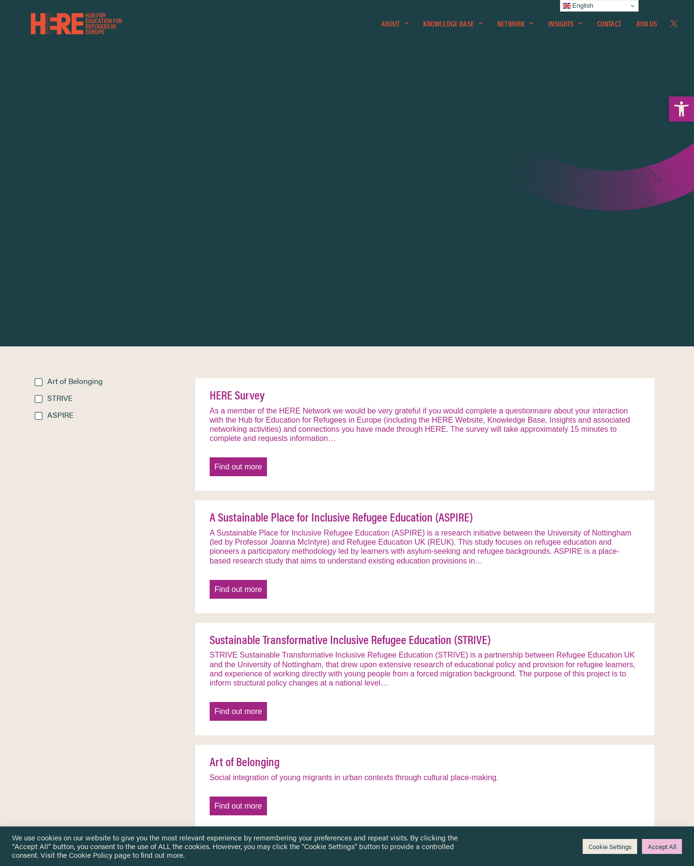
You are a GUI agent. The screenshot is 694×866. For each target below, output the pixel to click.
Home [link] (44, 694)
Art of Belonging (75, 173)
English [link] (578, 6)
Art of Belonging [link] (245, 554)
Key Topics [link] (370, 779)
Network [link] (515, 27)
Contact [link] (609, 27)
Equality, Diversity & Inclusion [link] (396, 717)
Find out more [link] (238, 259)
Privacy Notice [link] (376, 694)
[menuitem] (394, 27)
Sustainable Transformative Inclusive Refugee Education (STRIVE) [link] (350, 432)
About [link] (394, 27)
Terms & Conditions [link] (382, 706)
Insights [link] (565, 27)
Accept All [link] (662, 846)
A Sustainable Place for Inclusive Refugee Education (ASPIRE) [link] (341, 309)
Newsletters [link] (58, 737)
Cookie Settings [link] (609, 846)
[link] (681, 109)
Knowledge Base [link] (452, 27)
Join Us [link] (646, 27)
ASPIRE (60, 207)
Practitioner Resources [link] (387, 767)
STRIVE (60, 190)
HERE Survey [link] (237, 187)
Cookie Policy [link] (90, 855)
